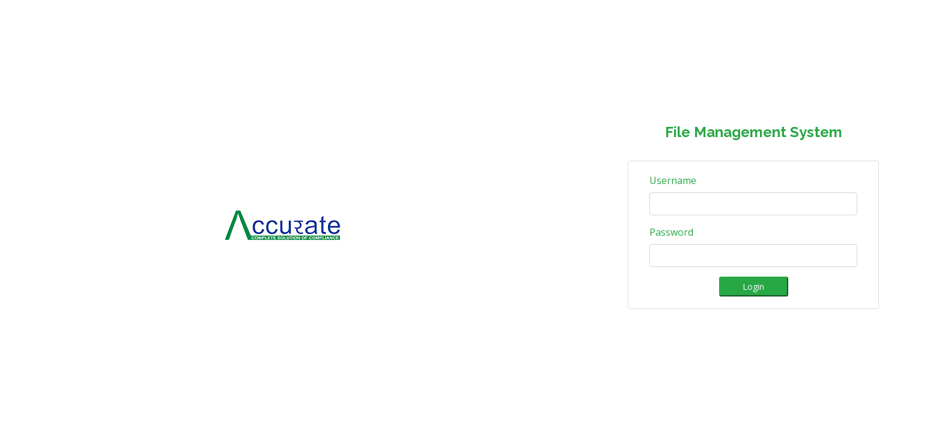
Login (753, 286)
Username (672, 180)
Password (671, 232)
